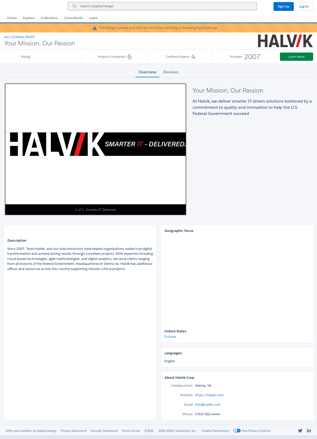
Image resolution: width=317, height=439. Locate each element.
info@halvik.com (207, 404)
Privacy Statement (74, 430)
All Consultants (19, 37)
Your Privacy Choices (251, 430)
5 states (170, 336)
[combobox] (162, 6)
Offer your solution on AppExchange (31, 430)
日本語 (148, 430)
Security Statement (104, 430)
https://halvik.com (209, 395)
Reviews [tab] (170, 72)
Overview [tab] (147, 72)
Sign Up (283, 6)
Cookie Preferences (215, 430)
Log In (304, 6)
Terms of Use (131, 430)
